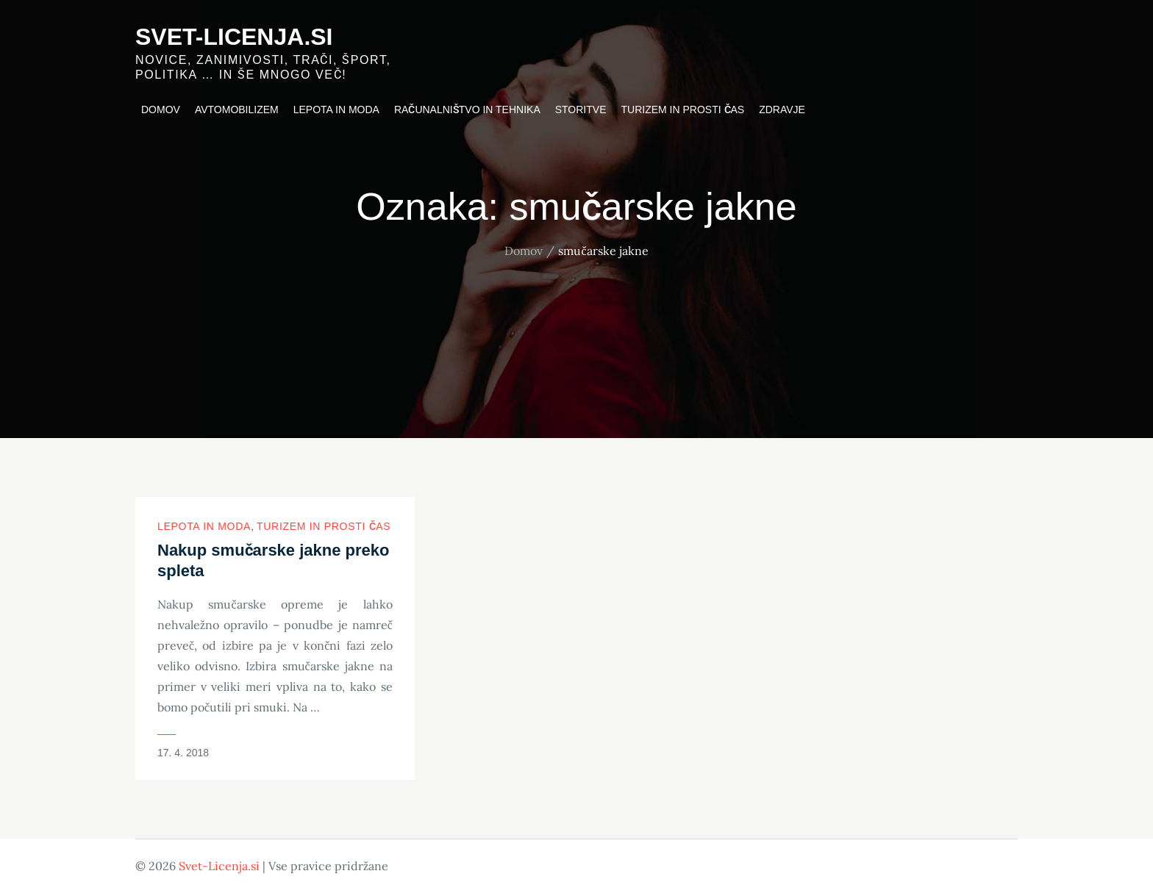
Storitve (581, 109)
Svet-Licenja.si (234, 37)
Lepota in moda (336, 109)
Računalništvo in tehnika (467, 109)
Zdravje (782, 109)
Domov (160, 109)
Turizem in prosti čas (683, 109)
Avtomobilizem (237, 109)
